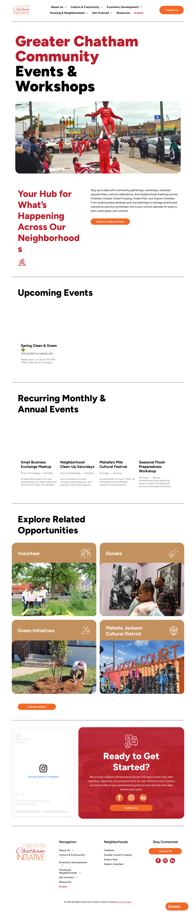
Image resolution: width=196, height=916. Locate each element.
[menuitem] (59, 7)
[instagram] (131, 798)
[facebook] (119, 798)
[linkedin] (143, 798)
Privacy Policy (125, 902)
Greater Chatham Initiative (27, 811)
